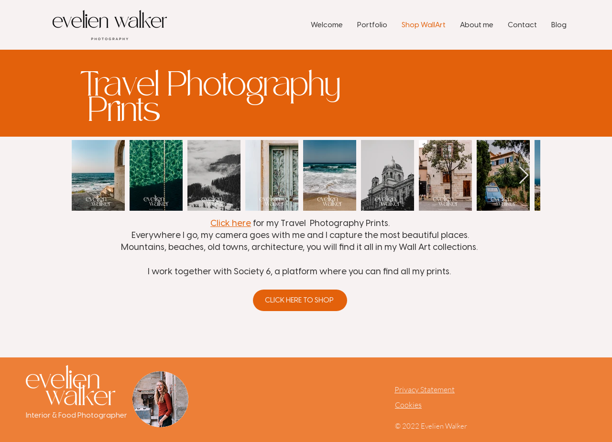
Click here (230, 223)
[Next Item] (523, 175)
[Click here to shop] (300, 300)
